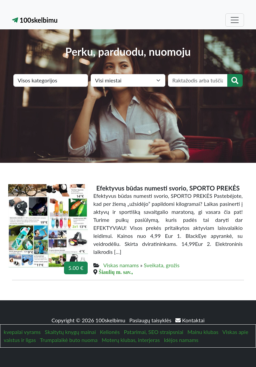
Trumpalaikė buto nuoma (69, 340)
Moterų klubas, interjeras (131, 340)
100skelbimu (35, 20)
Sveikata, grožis (162, 265)
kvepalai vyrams (22, 332)
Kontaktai (189, 320)
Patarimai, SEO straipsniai (153, 332)
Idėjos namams (181, 340)
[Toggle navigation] (234, 20)
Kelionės (110, 332)
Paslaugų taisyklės (151, 320)
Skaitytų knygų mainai (70, 332)
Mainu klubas (202, 332)
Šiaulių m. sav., (116, 272)
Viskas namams (121, 265)
